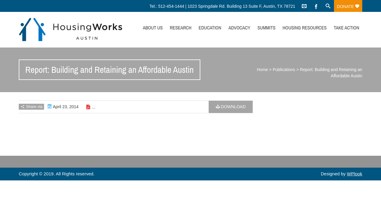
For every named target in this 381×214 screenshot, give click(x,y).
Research (180, 27)
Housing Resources (304, 27)
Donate (348, 6)
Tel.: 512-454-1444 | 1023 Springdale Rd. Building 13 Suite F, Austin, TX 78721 (222, 6)
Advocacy (239, 27)
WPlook (354, 173)
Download (231, 106)
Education (210, 27)
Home (262, 69)
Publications (284, 69)
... (94, 107)
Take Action (346, 27)
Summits (266, 27)
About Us (153, 27)
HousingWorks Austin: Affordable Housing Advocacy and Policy (70, 29)
